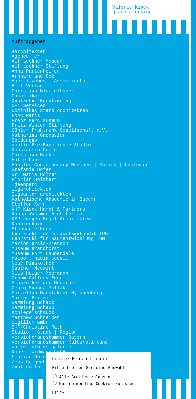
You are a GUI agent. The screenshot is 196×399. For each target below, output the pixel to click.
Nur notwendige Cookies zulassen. (95, 385)
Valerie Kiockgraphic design (132, 10)
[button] (180, 9)
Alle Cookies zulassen (81, 378)
